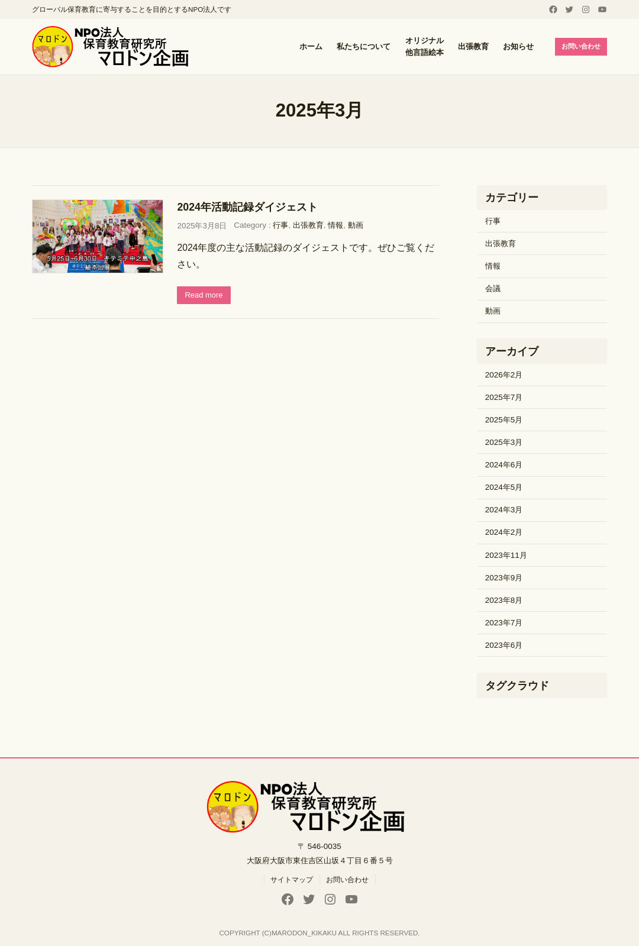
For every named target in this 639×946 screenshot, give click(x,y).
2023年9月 (504, 577)
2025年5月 (504, 419)
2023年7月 (504, 622)
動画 (355, 225)
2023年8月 (504, 600)
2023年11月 (506, 555)
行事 (280, 225)
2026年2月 (504, 374)
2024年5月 (504, 487)
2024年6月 (504, 464)
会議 (493, 288)
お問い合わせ (578, 46)
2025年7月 (504, 397)
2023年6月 (504, 645)
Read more (205, 295)
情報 (335, 225)
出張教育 (308, 225)
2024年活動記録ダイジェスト (247, 207)
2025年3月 (504, 442)
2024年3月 (504, 509)
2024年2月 (504, 532)
